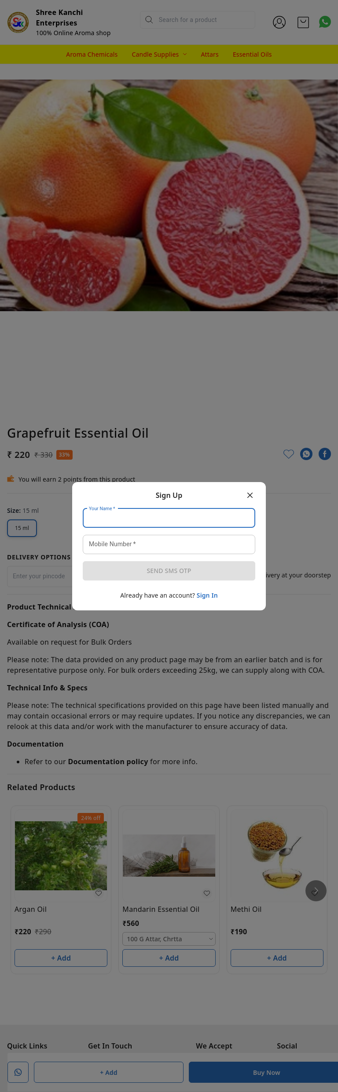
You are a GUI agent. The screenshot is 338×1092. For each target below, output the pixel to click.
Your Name (102, 508)
